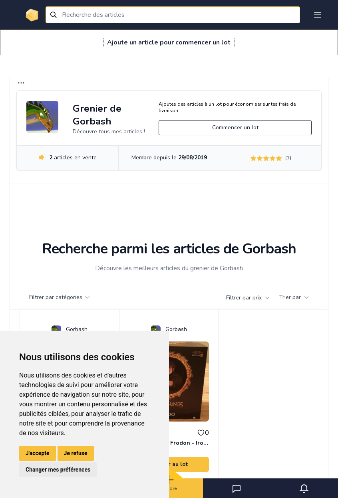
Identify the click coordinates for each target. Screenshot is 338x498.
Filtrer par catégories (59, 297)
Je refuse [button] (75, 453)
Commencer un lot (235, 127)
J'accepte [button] (38, 453)
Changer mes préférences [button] (58, 469)
